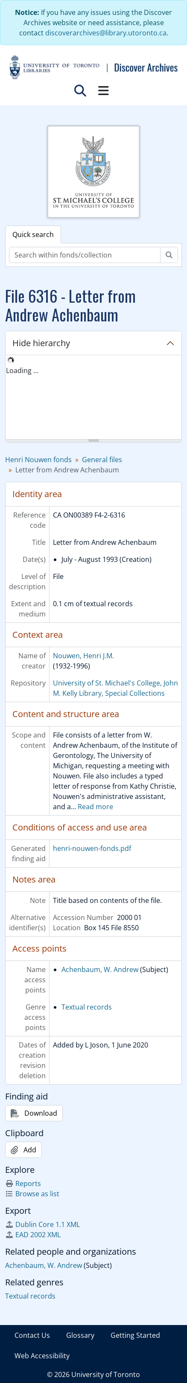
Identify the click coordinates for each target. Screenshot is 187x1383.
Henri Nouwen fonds (38, 459)
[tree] (93, 397)
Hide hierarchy (41, 343)
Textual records (86, 1007)
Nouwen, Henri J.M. (83, 655)
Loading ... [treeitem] (22, 370)
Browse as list (32, 1193)
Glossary (80, 1335)
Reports (23, 1183)
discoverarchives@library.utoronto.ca (106, 33)
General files (102, 459)
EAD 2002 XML (33, 1234)
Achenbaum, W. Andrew (99, 969)
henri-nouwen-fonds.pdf (92, 848)
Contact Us (32, 1335)
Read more (95, 806)
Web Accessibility (42, 1355)
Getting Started (135, 1335)
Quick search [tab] (33, 234)
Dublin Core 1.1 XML (42, 1224)
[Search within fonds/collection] (85, 255)
